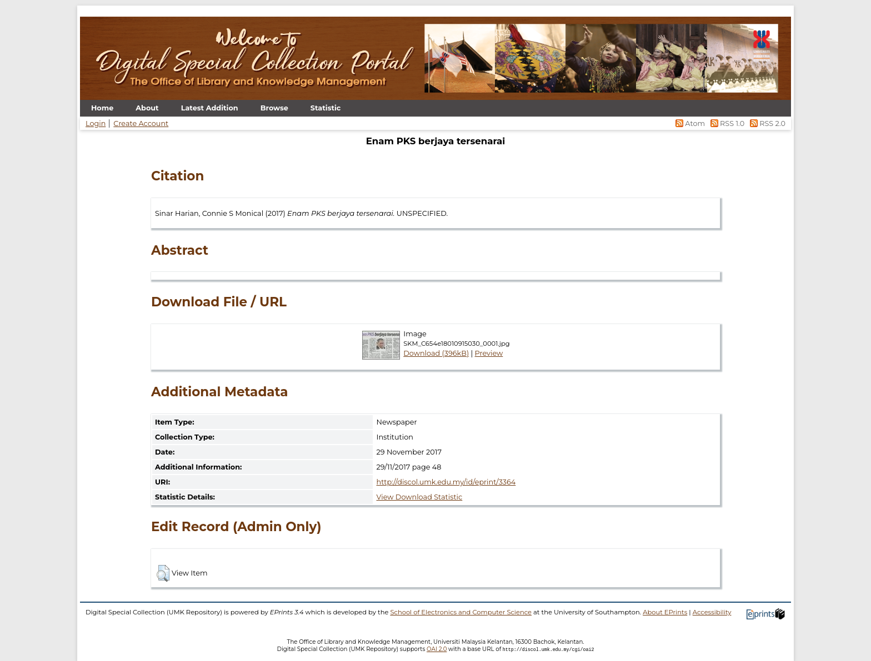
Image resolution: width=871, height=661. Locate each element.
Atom (689, 123)
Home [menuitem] (102, 108)
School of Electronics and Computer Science (461, 612)
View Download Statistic (420, 497)
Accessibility (712, 612)
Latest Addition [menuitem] (209, 108)
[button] (163, 573)
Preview (489, 353)
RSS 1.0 (726, 123)
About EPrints (665, 612)
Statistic (326, 108)
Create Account (140, 123)
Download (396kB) (436, 353)
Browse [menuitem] (274, 108)
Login (96, 123)
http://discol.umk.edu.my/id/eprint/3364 (446, 482)
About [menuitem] (147, 108)
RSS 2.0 (765, 123)
